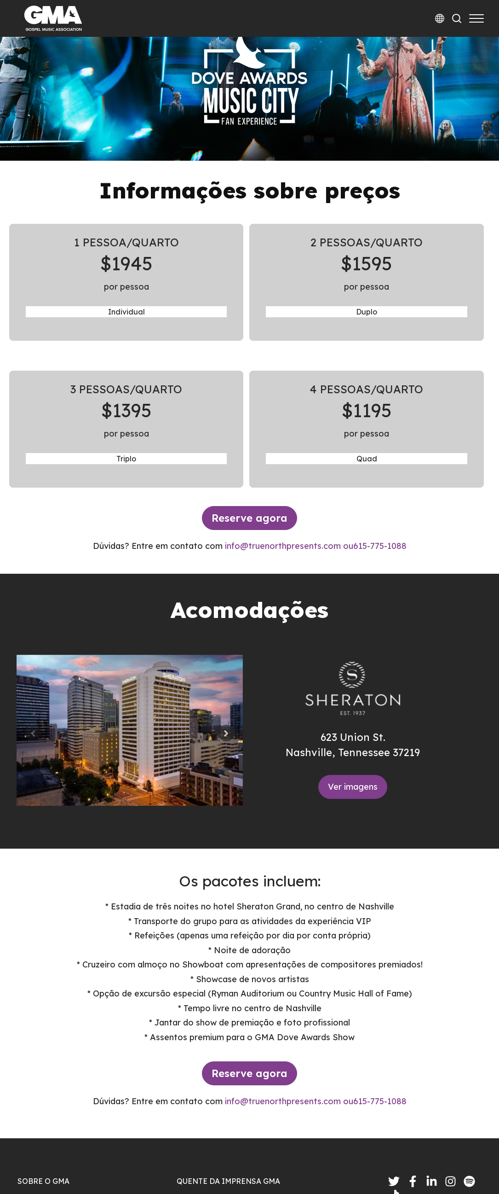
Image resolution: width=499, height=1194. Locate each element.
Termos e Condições (441, 1163)
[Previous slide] (33, 602)
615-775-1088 (380, 415)
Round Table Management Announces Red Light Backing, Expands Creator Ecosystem (272, 1120)
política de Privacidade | (352, 1163)
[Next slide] (226, 602)
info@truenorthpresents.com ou (289, 415)
